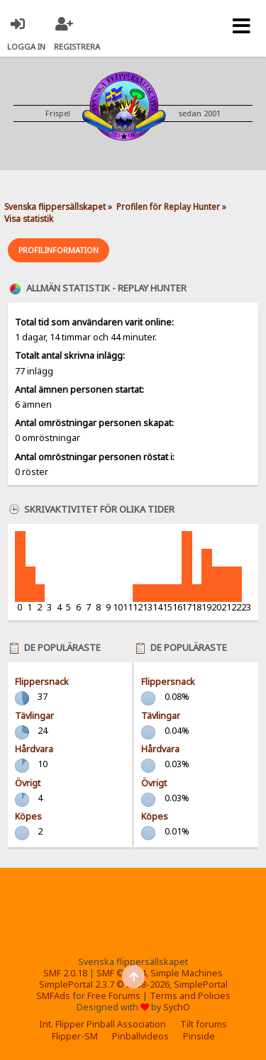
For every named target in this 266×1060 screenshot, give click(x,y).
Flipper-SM (75, 1036)
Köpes (28, 816)
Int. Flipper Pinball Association (102, 1024)
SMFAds (53, 996)
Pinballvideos (140, 1036)
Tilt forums (203, 1024)
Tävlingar (34, 716)
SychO (176, 1007)
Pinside (199, 1036)
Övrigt (27, 783)
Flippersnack (42, 682)
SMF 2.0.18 (65, 973)
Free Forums (113, 996)
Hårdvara (34, 749)
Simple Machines (186, 973)
